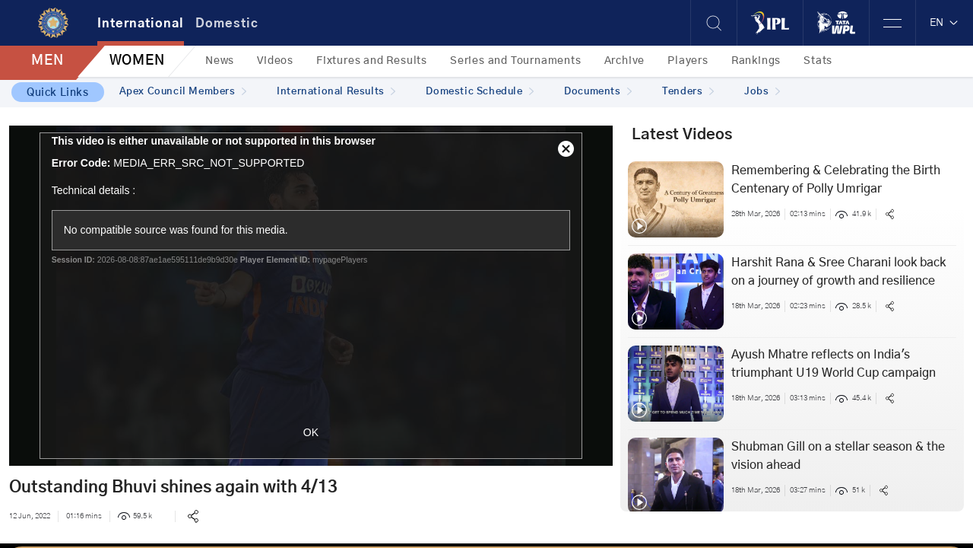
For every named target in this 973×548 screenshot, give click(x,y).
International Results (336, 92)
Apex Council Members (183, 92)
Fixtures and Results (371, 61)
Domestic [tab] (226, 24)
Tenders (688, 92)
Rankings (756, 61)
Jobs (762, 92)
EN (944, 23)
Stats (817, 61)
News (219, 61)
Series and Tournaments (516, 61)
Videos (275, 61)
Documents (598, 92)
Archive (624, 61)
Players (687, 61)
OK (311, 432)
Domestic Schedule (480, 92)
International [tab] (140, 24)
